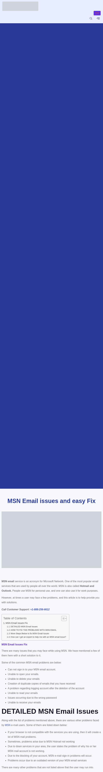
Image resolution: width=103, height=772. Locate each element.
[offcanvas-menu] (98, 18)
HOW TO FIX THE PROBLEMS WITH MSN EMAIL (34, 630)
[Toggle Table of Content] (62, 618)
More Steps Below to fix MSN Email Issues (30, 633)
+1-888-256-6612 (40, 609)
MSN (7, 725)
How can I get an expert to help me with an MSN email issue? (38, 637)
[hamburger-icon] (97, 13)
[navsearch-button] (91, 18)
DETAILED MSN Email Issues (24, 626)
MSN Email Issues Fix (17, 623)
